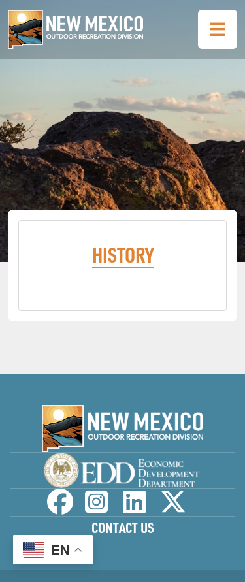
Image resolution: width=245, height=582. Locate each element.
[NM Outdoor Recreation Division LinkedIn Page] (134, 507)
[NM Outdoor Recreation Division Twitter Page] (173, 507)
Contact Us (122, 527)
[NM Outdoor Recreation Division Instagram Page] (96, 507)
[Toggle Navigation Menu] (217, 29)
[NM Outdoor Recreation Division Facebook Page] (60, 507)
